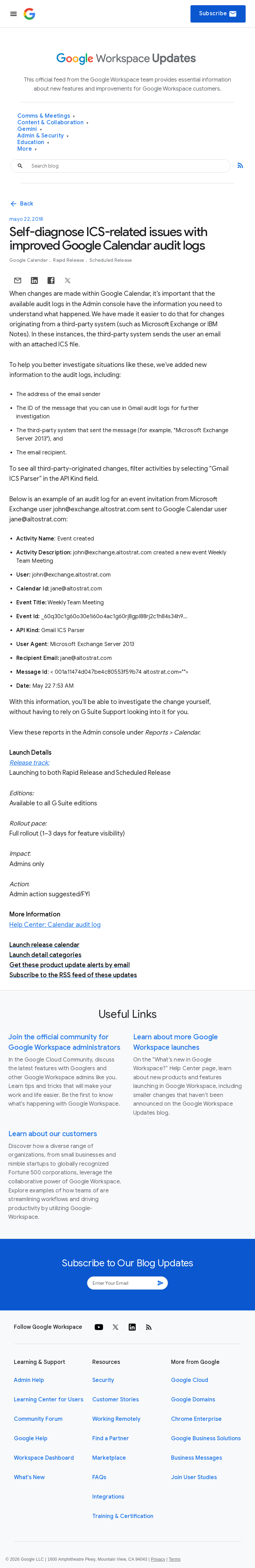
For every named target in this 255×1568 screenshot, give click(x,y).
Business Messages (196, 1457)
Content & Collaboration (52, 122)
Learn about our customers (52, 1134)
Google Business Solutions (206, 1438)
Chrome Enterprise (196, 1419)
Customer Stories (115, 1399)
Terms (174, 1559)
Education (33, 142)
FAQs (99, 1477)
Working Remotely (116, 1419)
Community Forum (38, 1419)
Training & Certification (122, 1516)
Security (103, 1380)
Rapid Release (69, 260)
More (27, 149)
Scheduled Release (111, 260)
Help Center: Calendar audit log (55, 925)
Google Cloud (189, 1380)
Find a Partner (110, 1438)
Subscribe (218, 14)
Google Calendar (29, 260)
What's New (29, 1477)
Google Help (31, 1438)
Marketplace (109, 1457)
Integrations (108, 1496)
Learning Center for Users (48, 1399)
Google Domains (193, 1399)
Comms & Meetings (46, 116)
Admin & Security (43, 136)
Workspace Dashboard (44, 1457)
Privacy (158, 1559)
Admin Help (29, 1380)
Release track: (29, 762)
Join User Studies (194, 1477)
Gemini (29, 129)
